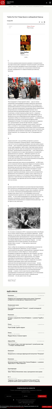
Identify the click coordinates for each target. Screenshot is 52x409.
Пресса (14, 6)
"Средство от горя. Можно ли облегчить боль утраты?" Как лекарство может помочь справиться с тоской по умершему (24, 380)
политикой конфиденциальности (27, 401)
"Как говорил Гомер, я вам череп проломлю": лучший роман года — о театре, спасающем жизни (25, 345)
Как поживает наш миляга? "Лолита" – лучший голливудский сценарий (24, 309)
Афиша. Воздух (31, 26)
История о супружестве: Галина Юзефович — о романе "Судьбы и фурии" (26, 318)
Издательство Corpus (29, 402)
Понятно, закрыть (47, 406)
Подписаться (42, 396)
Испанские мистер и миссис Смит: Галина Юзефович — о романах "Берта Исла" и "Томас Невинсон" (26, 362)
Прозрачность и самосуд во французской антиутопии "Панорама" (26, 353)
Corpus (10, 6)
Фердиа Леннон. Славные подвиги (17, 335)
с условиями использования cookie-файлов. (15, 407)
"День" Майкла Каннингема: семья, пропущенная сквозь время (25, 371)
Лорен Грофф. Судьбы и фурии (16, 327)
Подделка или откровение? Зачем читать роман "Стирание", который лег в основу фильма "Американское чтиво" (24, 299)
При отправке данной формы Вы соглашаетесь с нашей (26, 400)
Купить (26, 57)
